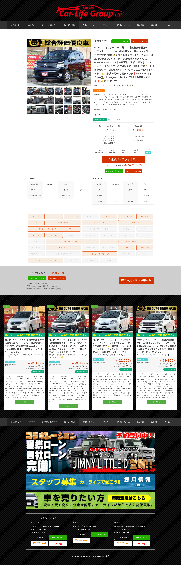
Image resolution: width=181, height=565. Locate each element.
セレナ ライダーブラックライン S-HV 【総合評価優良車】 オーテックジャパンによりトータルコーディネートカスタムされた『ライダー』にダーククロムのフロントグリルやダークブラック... (68, 346)
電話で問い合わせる (139, 41)
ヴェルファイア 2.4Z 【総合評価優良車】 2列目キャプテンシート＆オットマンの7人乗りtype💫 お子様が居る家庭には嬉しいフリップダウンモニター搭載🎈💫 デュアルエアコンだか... (156, 346)
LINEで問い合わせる (120, 41)
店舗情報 (154, 25)
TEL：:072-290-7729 (81, 529)
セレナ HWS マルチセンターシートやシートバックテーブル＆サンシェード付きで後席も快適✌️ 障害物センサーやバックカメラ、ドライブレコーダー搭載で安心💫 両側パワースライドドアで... (112, 346)
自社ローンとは (88, 25)
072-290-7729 (133, 165)
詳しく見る (24, 402)
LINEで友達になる (58, 537)
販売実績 (140, 25)
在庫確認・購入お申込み (123, 159)
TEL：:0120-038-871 (122, 529)
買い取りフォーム (123, 25)
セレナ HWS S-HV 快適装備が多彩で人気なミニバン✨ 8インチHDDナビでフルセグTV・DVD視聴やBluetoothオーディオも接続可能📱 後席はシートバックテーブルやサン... (24, 346)
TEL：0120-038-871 (39, 529)
